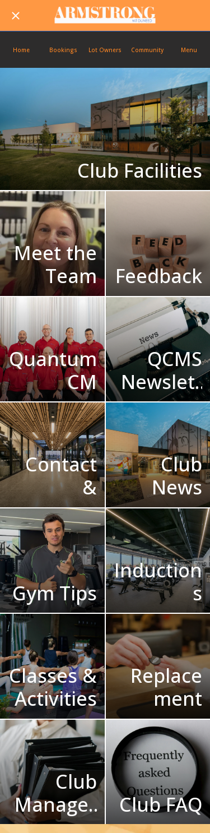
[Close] (15, 15)
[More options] (189, 49)
